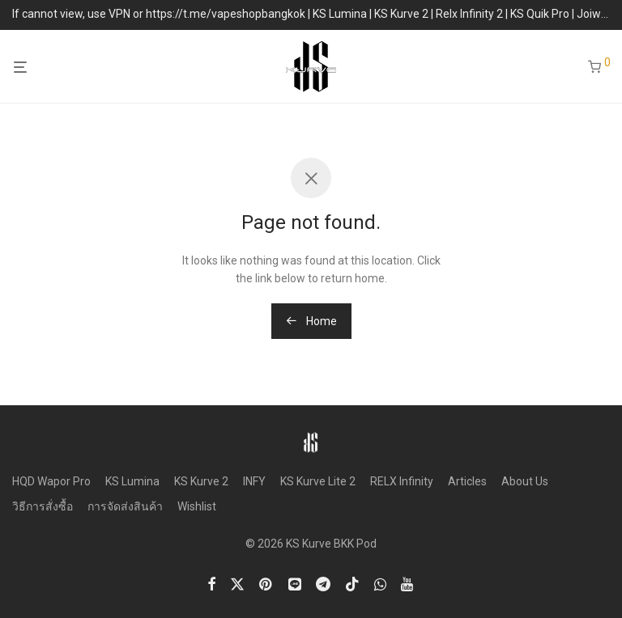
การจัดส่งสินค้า (125, 506)
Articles (467, 481)
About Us (524, 481)
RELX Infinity (401, 481)
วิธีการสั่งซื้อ (42, 506)
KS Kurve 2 (201, 481)
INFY (254, 481)
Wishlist (196, 506)
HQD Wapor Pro (51, 481)
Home (311, 321)
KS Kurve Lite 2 (318, 481)
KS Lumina (132, 481)
